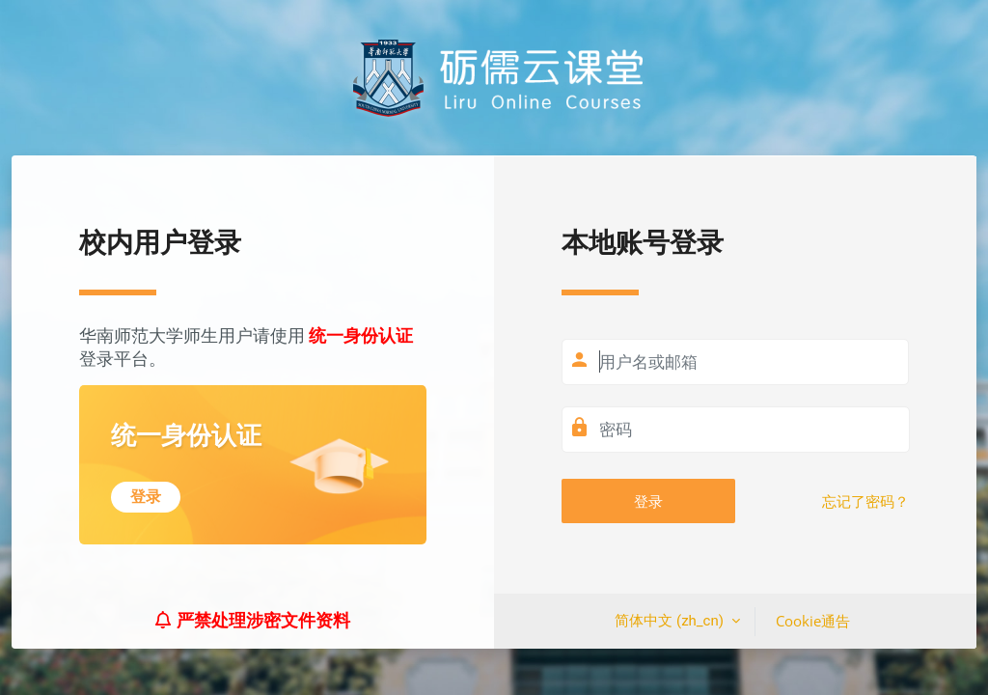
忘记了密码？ (865, 502)
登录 (648, 501)
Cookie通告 (813, 620)
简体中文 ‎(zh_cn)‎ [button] (671, 620)
